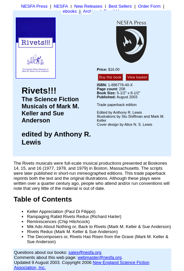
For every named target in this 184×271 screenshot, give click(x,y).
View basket (137, 77)
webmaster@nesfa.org (100, 257)
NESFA (61, 6)
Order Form (149, 6)
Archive (90, 11)
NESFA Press (34, 6)
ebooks (70, 11)
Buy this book (110, 77)
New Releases (88, 6)
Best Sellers (120, 6)
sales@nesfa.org (84, 252)
